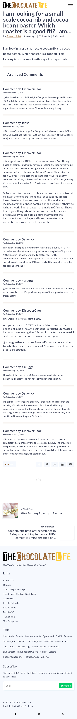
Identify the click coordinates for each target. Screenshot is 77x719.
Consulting (8, 598)
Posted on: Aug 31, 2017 (13, 434)
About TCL (9, 580)
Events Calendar (11, 602)
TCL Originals (35, 641)
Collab (43, 651)
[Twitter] (47, 464)
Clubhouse (53, 646)
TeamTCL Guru (31, 656)
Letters (52, 651)
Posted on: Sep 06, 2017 (13, 370)
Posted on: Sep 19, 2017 (13, 156)
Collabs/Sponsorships (14, 589)
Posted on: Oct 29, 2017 (13, 126)
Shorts (35, 646)
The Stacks (8, 646)
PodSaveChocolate (12, 656)
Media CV (8, 612)
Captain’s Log (23, 646)
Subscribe (66, 685)
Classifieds (8, 636)
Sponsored (48, 636)
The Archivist (14, 36)
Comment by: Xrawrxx (18, 239)
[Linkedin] (62, 464)
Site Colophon (10, 621)
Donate (7, 584)
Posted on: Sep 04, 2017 (13, 397)
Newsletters (61, 641)
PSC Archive (9, 607)
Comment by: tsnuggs (18, 280)
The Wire (48, 641)
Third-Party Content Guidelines (19, 593)
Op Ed (59, 636)
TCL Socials (9, 616)
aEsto (30, 706)
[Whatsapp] (54, 464)
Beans (43, 646)
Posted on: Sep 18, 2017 (13, 284)
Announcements (33, 636)
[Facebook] (39, 464)
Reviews (68, 636)
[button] (70, 5)
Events (19, 636)
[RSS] (63, 714)
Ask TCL (9, 464)
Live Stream (9, 651)
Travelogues (9, 641)
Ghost (21, 706)
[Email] (70, 464)
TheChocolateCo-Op (27, 651)
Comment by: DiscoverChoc (22, 89)
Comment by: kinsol (16, 123)
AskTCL (45, 656)
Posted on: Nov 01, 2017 (13, 92)
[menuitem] (38, 580)
